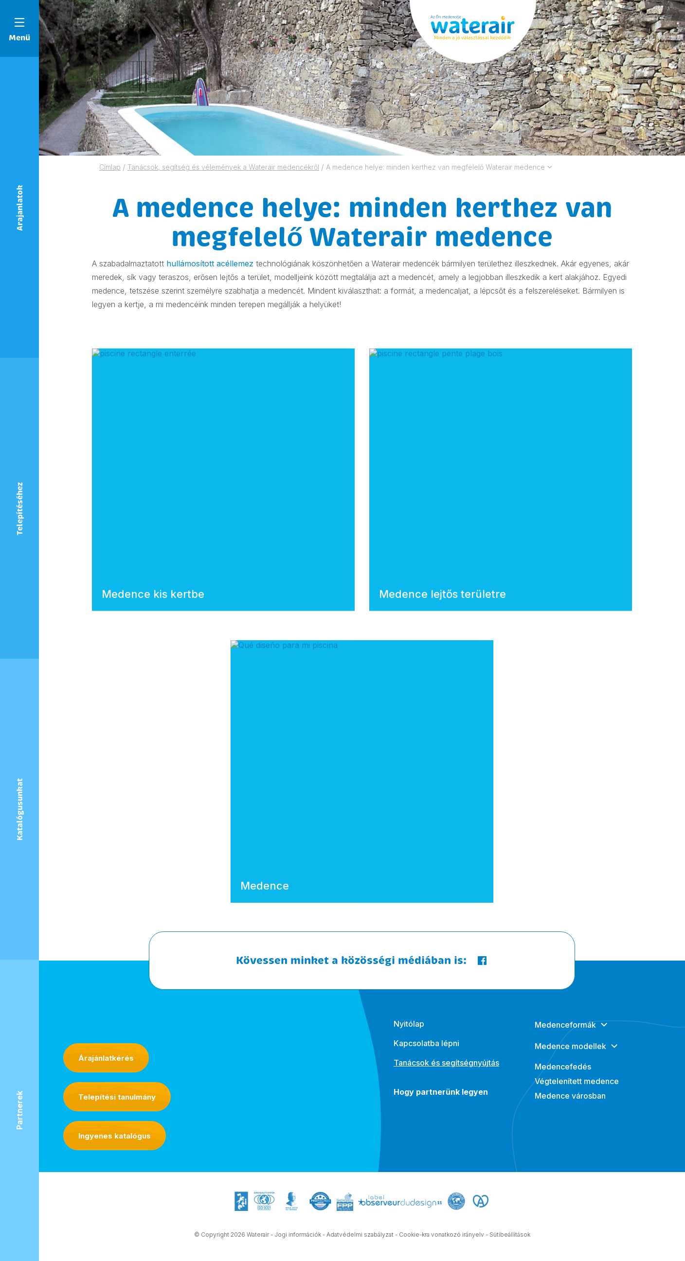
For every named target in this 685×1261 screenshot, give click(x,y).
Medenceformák (565, 1034)
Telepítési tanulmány (117, 1097)
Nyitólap (409, 1033)
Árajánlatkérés (106, 1058)
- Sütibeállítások (508, 1236)
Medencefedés (563, 1076)
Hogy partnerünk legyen (441, 1101)
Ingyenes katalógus (114, 1135)
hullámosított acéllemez (209, 263)
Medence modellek (570, 1055)
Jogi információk (297, 1236)
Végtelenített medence (577, 1090)
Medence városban (570, 1105)
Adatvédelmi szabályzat (360, 1236)
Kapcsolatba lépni (426, 1052)
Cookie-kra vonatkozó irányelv (441, 1236)
